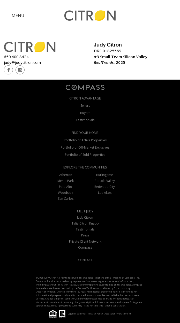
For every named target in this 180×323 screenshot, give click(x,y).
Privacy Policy (95, 313)
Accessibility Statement (117, 313)
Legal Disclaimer (77, 313)
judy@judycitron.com (22, 62)
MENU (18, 15)
